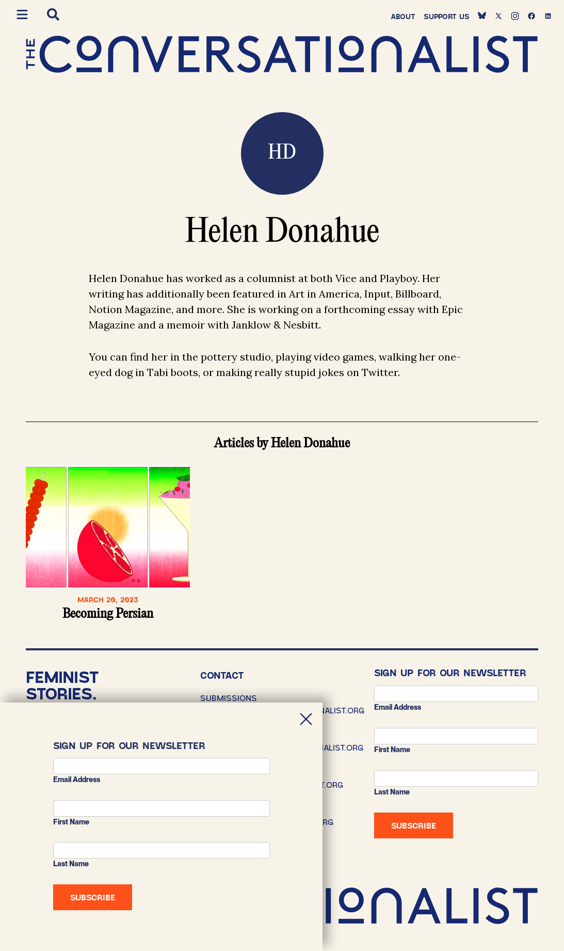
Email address (397, 707)
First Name (392, 749)
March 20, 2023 (107, 599)
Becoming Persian (107, 614)
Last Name (392, 792)
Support (447, 16)
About (403, 16)
